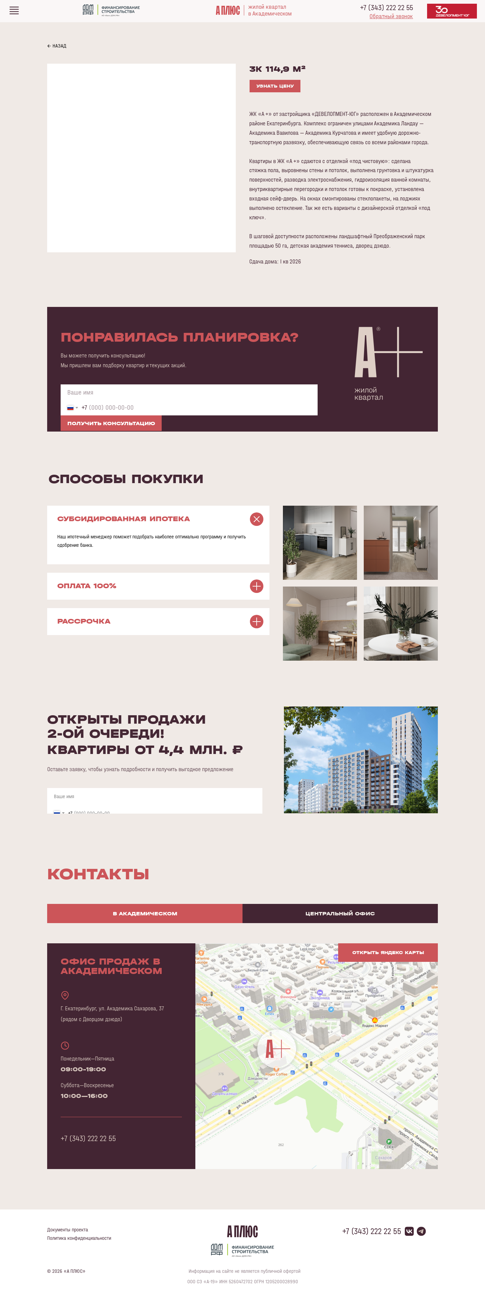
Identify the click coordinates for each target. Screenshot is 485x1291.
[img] (14, 10)
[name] (189, 392)
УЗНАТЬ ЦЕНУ (275, 86)
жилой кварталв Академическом (270, 10)
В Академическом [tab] (145, 913)
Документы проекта (67, 1229)
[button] (391, 16)
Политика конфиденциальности (79, 1238)
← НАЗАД (56, 45)
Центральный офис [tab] (340, 913)
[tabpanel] (242, 1066)
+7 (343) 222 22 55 (386, 7)
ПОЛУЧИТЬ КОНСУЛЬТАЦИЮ (111, 423)
